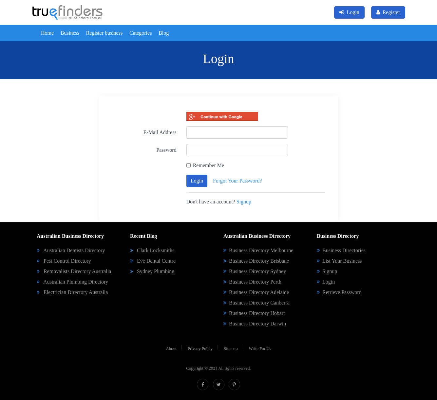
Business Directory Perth (252, 282)
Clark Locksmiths (152, 250)
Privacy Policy (200, 348)
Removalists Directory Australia (74, 271)
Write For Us (260, 348)
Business (70, 33)
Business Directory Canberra (256, 302)
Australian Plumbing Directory (72, 282)
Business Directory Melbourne (258, 250)
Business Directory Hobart (254, 313)
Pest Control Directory (64, 261)
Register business (104, 33)
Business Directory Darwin (254, 323)
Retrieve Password (339, 292)
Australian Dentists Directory (71, 250)
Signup (244, 201)
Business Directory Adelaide (256, 292)
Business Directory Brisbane (256, 261)
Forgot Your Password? (237, 180)
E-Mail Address (160, 132)
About (171, 348)
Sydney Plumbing (152, 271)
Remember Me (208, 165)
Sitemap (231, 348)
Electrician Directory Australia (72, 292)
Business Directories (341, 250)
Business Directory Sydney (254, 271)
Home (47, 33)
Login (197, 180)
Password (166, 150)
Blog (164, 33)
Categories (140, 33)
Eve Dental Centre (153, 261)
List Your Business (339, 261)
